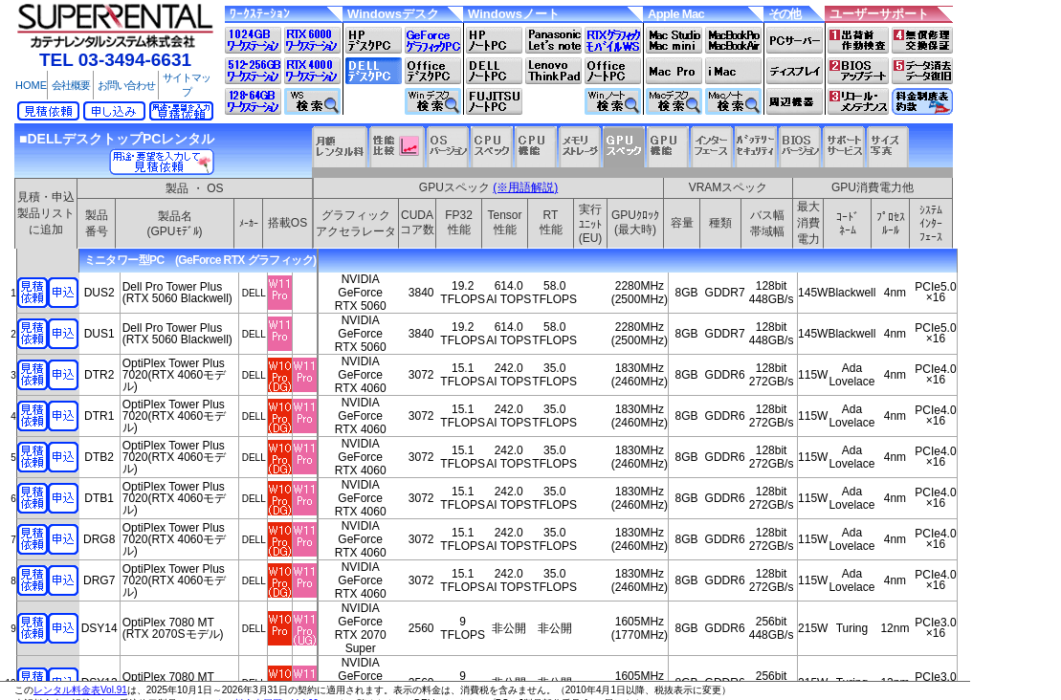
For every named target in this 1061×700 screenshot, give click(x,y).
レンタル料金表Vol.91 (80, 690)
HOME (31, 85)
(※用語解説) (525, 187)
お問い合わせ (126, 85)
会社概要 (71, 85)
